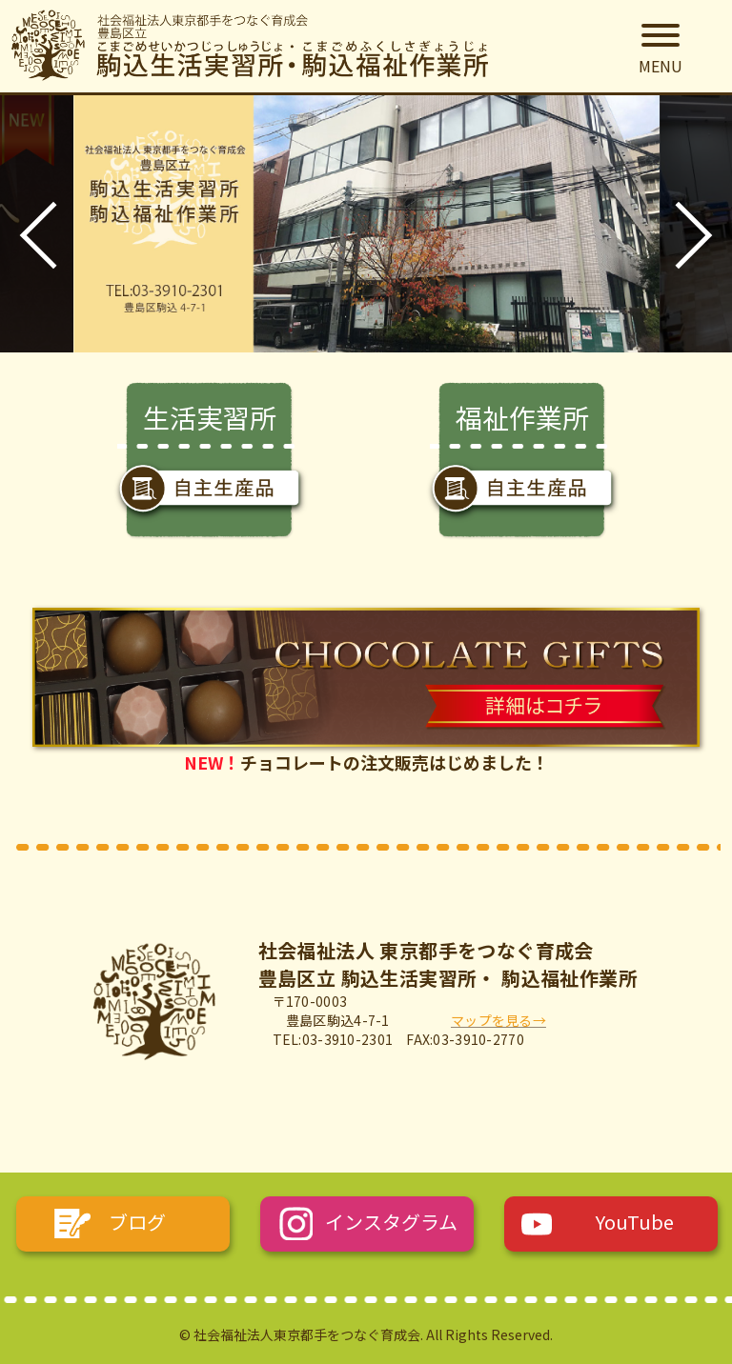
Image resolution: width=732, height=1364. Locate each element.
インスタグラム (391, 1221)
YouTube (635, 1221)
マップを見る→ (498, 1020)
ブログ (137, 1221)
